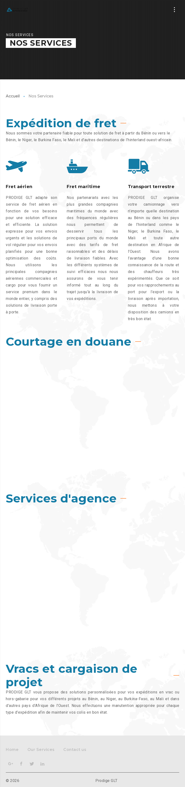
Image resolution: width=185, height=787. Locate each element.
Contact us (74, 749)
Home (12, 749)
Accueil (13, 96)
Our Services (41, 749)
